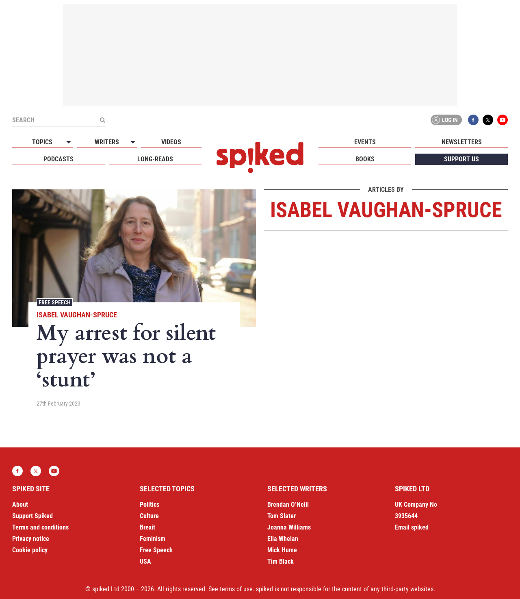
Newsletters (462, 142)
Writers (107, 142)
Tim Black (280, 561)
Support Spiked (32, 516)
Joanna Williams (289, 527)
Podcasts (58, 159)
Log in (445, 120)
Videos (171, 142)
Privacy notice (30, 539)
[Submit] (102, 120)
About (20, 504)
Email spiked (412, 527)
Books (365, 159)
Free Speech (55, 302)
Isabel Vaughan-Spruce (77, 314)
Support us (461, 159)
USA (145, 561)
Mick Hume (282, 550)
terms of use (236, 589)
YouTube (502, 120)
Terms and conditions (40, 527)
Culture (149, 516)
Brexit (147, 527)
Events (365, 142)
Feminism (152, 539)
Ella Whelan (282, 539)
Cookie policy (30, 550)
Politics (149, 504)
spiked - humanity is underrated (260, 157)
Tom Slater (281, 516)
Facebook (473, 120)
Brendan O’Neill (288, 504)
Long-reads (155, 159)
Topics (42, 142)
